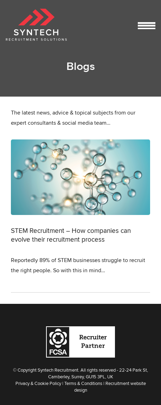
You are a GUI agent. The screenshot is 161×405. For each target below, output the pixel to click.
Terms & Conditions (83, 383)
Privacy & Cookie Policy (38, 383)
